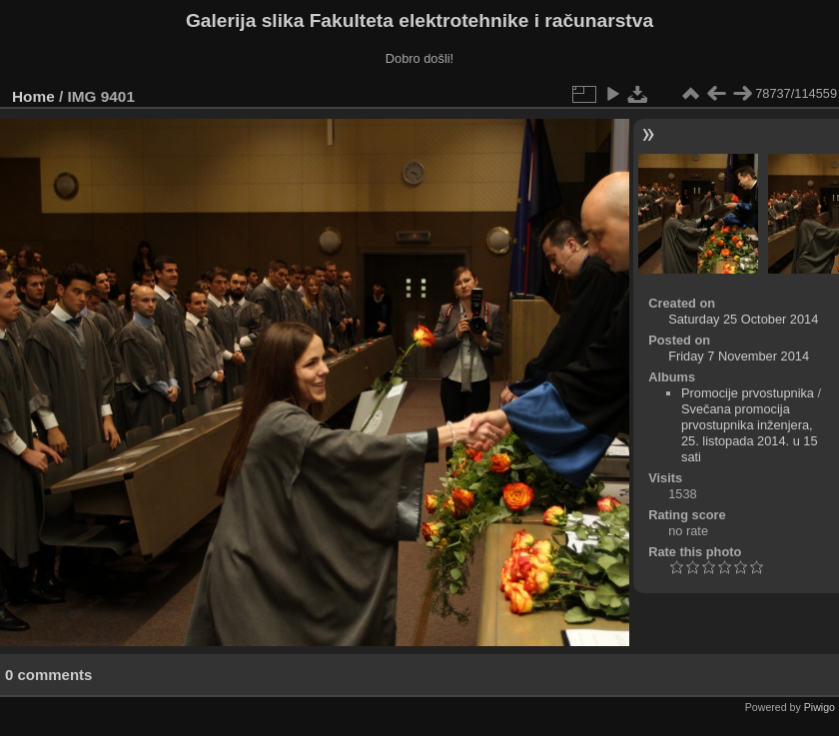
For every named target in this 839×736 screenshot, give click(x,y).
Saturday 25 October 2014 (743, 319)
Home (33, 96)
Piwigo (819, 707)
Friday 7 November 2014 (738, 356)
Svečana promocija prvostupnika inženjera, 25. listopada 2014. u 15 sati (749, 432)
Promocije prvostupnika (747, 392)
